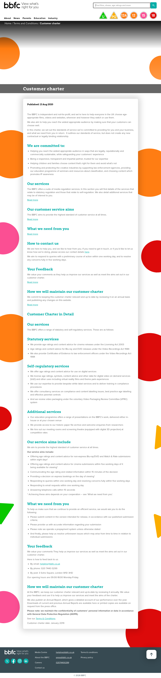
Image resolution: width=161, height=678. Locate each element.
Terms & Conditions (45, 618)
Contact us (40, 667)
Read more (32, 200)
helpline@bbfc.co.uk (50, 563)
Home (8, 23)
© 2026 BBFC (80, 675)
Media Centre (41, 652)
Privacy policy (87, 657)
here (87, 252)
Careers (38, 662)
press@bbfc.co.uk (64, 657)
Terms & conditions (89, 652)
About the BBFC (42, 657)
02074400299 (62, 662)
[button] (103, 5)
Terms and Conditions (25, 23)
